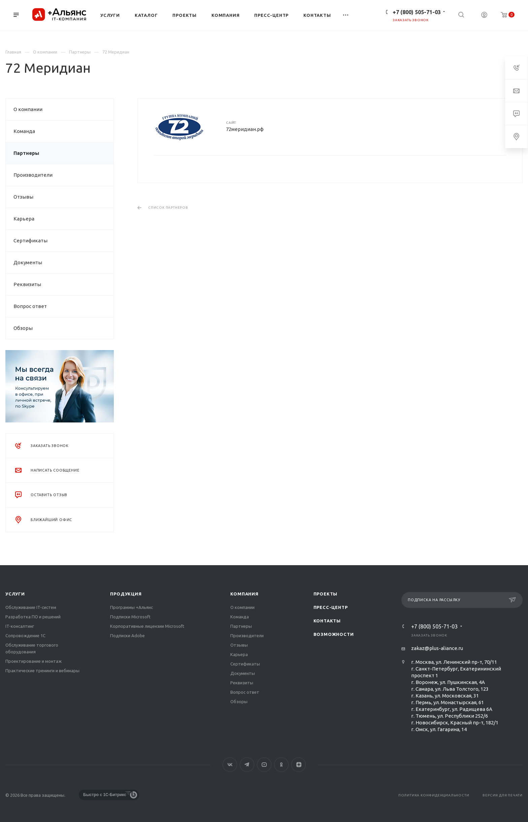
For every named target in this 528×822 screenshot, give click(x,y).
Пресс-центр (331, 607)
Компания (244, 593)
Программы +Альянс (131, 607)
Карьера (23, 218)
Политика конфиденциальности (433, 795)
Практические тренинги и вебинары (42, 670)
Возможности (334, 634)
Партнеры (26, 153)
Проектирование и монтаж (33, 661)
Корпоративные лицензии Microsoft (147, 626)
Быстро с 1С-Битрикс (104, 794)
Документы (27, 262)
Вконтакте (230, 764)
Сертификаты (30, 240)
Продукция (125, 593)
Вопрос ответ (30, 306)
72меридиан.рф (245, 129)
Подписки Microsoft (130, 616)
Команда (24, 131)
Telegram (247, 764)
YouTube (264, 764)
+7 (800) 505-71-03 (417, 12)
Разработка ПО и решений (33, 616)
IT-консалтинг (19, 626)
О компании (27, 109)
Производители (33, 175)
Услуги (15, 593)
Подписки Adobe (127, 635)
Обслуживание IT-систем (30, 607)
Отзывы (23, 197)
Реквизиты (27, 284)
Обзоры (23, 328)
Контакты (327, 620)
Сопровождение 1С (25, 635)
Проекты (326, 593)
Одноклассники (281, 764)
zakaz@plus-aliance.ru (437, 648)
